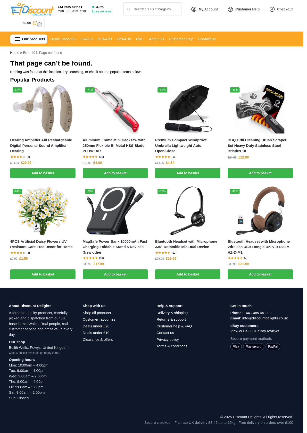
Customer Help (243, 9)
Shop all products (97, 313)
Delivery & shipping (172, 313)
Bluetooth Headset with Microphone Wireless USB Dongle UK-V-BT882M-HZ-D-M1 (259, 246)
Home (14, 53)
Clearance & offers (98, 339)
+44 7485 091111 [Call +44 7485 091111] (70, 7)
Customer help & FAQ (174, 326)
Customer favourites (99, 319)
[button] (32, 22)
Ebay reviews (102, 11)
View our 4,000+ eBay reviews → (257, 331)
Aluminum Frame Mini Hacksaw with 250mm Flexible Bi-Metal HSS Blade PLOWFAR (114, 145)
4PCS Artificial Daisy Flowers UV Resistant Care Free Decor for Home (41, 244)
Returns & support (171, 319)
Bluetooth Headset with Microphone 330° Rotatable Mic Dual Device (186, 244)
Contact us (165, 333)
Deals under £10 (96, 333)
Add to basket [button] (43, 173)
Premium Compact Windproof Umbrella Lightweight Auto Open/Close (181, 145)
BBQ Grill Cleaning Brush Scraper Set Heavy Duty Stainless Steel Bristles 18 (257, 145)
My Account (204, 9)
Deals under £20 (96, 326)
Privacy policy (168, 339)
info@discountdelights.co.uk (265, 318)
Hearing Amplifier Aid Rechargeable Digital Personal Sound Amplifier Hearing (41, 145)
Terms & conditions (172, 346)
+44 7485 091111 (258, 313)
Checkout (281, 9)
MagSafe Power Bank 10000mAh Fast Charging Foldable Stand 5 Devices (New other (115, 246)
